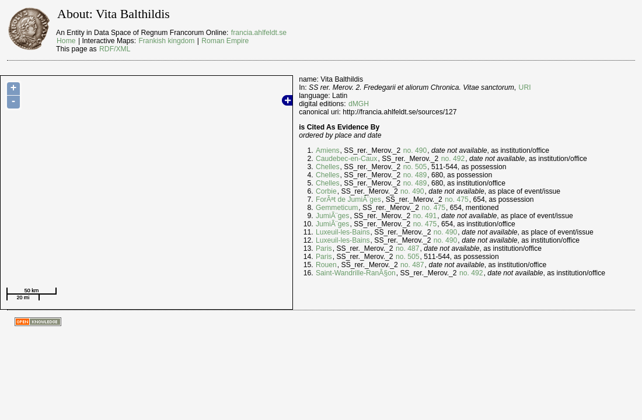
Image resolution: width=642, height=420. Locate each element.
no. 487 (408, 248)
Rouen (326, 265)
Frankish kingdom (166, 41)
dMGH (358, 104)
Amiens (328, 150)
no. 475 (457, 199)
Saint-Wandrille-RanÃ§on (356, 273)
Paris (324, 248)
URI (525, 87)
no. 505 (415, 167)
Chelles (328, 167)
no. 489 (415, 175)
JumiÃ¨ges (332, 216)
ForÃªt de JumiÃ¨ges (348, 199)
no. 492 (453, 159)
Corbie (326, 191)
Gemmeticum (337, 208)
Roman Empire (225, 41)
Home (66, 41)
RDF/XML (114, 49)
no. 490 (415, 150)
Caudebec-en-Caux (346, 159)
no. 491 (425, 216)
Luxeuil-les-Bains (343, 232)
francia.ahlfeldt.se (259, 33)
